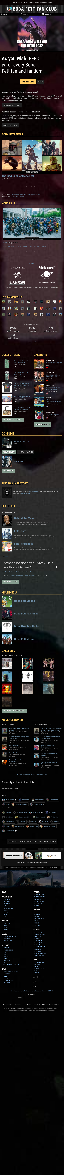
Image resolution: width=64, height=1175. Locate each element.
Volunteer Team (39, 962)
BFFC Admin (9, 799)
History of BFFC (39, 968)
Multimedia (9, 592)
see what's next (34, 491)
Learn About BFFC (10, 125)
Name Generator (39, 919)
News (4, 969)
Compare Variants (25, 452)
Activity (36, 912)
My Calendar (38, 932)
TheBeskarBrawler (19, 804)
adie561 (6, 812)
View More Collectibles (12, 420)
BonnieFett (7, 817)
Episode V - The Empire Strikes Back (21, 575)
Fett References (39, 901)
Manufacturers (8, 908)
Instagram (11, 246)
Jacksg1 (21, 821)
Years (5, 914)
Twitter (25, 246)
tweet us (22, 196)
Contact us (15, 196)
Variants (6, 925)
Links (36, 921)
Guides (5, 976)
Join (34, 987)
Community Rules (8, 1004)
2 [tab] (29, 53)
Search (24, 14)
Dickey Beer (37, 945)
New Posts (7, 939)
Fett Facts (37, 899)
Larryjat (32, 821)
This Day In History (39, 897)
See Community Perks (11, 105)
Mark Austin (38, 942)
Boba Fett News (12, 134)
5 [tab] (37, 53)
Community (37, 910)
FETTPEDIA (8, 506)
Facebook (18, 246)
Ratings (6, 910)
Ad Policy (45, 1004)
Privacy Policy (27, 1004)
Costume (5, 921)
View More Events (42, 424)
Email (36, 841)
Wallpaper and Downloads (11, 965)
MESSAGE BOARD (12, 720)
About (35, 960)
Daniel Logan (38, 936)
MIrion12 (54, 821)
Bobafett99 (24, 799)
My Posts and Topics (10, 937)
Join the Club (28, 81)
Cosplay (6, 930)
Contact (36, 973)
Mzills (5, 804)
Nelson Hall (38, 951)
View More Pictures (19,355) (14, 711)
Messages (37, 923)
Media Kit (37, 964)
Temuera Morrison (39, 934)
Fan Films (6, 956)
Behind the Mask (39, 895)
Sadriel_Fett (32, 826)
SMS (40, 841)
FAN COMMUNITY (12, 297)
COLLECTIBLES (11, 355)
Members (37, 916)
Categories (7, 902)
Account (46, 14)
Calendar (36, 929)
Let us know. (25, 493)
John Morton (38, 940)
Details (6, 928)
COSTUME (8, 433)
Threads (53, 841)
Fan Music (6, 952)
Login (40, 82)
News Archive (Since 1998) (11, 972)
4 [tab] (34, 53)
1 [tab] (26, 53)
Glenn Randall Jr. (39, 947)
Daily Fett (6, 948)
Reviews (6, 912)
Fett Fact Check (8, 980)
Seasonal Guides (8, 982)
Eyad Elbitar (38, 949)
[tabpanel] (32, 34)
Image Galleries (8, 950)
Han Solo (28, 572)
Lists (5, 906)
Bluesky (44, 246)
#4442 (5, 243)
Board (4, 934)
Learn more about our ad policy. (50, 867)
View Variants (9, 452)
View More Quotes (10, 582)
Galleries (8, 651)
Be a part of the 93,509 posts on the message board (32, 774)
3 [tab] (32, 53)
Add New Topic (8, 941)
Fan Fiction (7, 960)
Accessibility (36, 1004)
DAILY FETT (8, 203)
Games (5, 963)
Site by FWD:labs (54, 1004)
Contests (37, 914)
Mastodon (37, 246)
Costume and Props (40, 953)
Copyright (18, 1004)
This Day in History (15, 483)
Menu (4, 14)
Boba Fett (8, 572)
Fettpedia (37, 892)
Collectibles (7, 897)
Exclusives (7, 974)
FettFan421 (52, 817)
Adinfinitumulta (20, 812)
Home (4, 892)
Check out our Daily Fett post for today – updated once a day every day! (32, 2)
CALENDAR (40, 355)
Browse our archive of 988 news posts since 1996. (26, 194)
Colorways (7, 904)
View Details (8, 471)
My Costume (7, 923)
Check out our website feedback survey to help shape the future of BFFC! (32, 991)
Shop (35, 971)
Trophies (37, 925)
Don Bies (36, 938)
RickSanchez (18, 826)
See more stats (32, 342)
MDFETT (43, 821)
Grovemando (52, 799)
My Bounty (7, 899)
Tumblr (30, 246)
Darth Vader (17, 572)
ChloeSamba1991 (22, 817)
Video (5, 958)
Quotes (5, 556)
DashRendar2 (38, 799)
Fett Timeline (38, 903)
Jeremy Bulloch (39, 955)
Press (36, 966)
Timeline (6, 916)
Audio (5, 954)
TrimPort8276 (37, 804)
